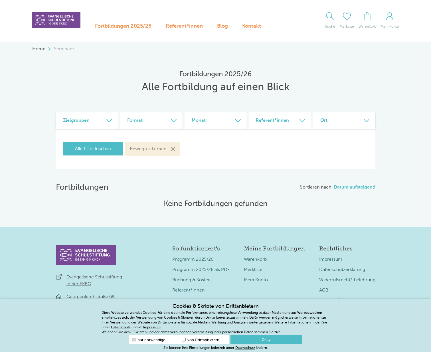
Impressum (330, 259)
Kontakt (251, 26)
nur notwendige (148, 340)
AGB (323, 290)
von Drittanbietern (200, 340)
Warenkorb (255, 259)
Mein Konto (256, 280)
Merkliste (253, 270)
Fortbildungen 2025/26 (123, 26)
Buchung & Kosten (191, 280)
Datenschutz (121, 327)
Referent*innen (184, 26)
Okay (266, 339)
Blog (222, 26)
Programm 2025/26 (192, 259)
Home (38, 49)
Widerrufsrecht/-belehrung (347, 280)
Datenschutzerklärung (342, 270)
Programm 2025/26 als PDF (201, 270)
